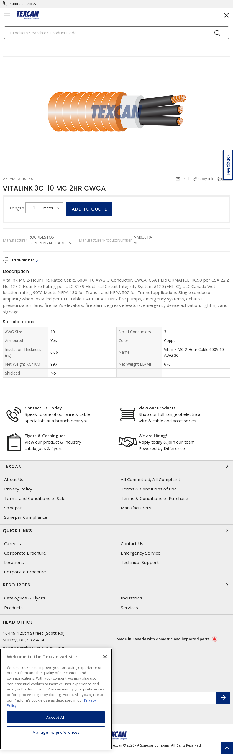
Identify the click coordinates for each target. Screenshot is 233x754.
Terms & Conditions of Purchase (154, 498)
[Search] (116, 32)
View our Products (157, 408)
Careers (12, 543)
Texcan (116, 466)
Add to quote (89, 209)
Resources (116, 585)
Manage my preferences (56, 732)
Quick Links (116, 530)
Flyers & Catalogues (45, 435)
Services (129, 607)
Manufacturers (136, 507)
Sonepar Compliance (25, 517)
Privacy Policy (18, 489)
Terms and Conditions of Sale (34, 498)
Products (13, 607)
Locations (14, 562)
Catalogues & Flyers (24, 598)
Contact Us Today (43, 408)
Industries (131, 598)
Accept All (56, 717)
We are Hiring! (153, 435)
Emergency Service (140, 553)
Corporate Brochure (25, 553)
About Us (13, 479)
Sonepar (13, 507)
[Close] (105, 657)
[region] (56, 699)
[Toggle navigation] (7, 15)
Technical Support (140, 562)
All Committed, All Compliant (150, 479)
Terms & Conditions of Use (149, 489)
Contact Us (132, 543)
